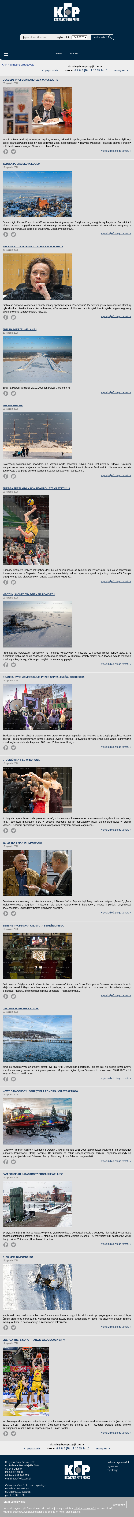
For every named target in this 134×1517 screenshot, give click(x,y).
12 (94, 70)
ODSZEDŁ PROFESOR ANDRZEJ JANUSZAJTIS (30, 79)
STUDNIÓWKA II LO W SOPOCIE (21, 759)
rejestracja (112, 1470)
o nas (59, 53)
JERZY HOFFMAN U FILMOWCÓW (22, 842)
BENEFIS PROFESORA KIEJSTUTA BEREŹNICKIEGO (33, 925)
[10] (86, 70)
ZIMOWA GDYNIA (13, 405)
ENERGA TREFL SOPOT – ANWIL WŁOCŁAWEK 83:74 (34, 1339)
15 (106, 70)
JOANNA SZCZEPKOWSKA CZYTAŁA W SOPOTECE (33, 246)
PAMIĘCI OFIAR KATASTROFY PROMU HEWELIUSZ (33, 1174)
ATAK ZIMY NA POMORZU (18, 1257)
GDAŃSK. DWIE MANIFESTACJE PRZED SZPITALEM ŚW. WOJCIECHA (43, 677)
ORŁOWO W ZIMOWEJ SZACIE (21, 1008)
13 (98, 70)
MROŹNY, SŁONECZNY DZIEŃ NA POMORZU (29, 594)
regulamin (112, 1466)
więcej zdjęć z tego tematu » (116, 150)
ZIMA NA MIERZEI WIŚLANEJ (19, 329)
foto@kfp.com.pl (22, 1478)
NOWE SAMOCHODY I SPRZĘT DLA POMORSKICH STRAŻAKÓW (40, 1091)
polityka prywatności (118, 1462)
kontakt (74, 53)
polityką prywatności (84, 1508)
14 (102, 70)
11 (91, 70)
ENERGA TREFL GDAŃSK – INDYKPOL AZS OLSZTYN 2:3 (36, 488)
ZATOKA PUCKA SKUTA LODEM (21, 163)
